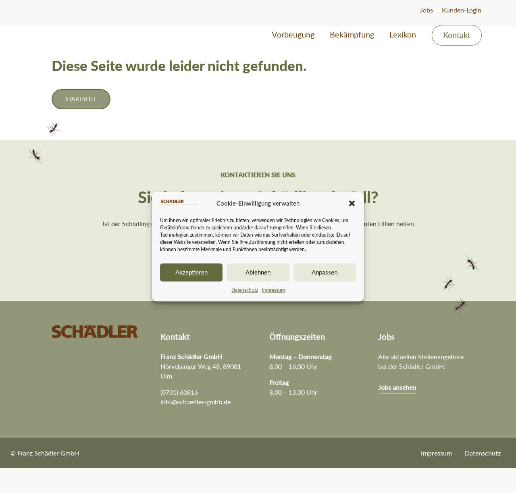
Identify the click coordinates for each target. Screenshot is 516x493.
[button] (352, 204)
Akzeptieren (191, 272)
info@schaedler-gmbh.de (195, 427)
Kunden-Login (461, 10)
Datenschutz (244, 290)
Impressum (273, 290)
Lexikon (402, 35)
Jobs (426, 10)
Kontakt (456, 36)
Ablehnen (258, 272)
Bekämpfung (352, 35)
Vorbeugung (293, 35)
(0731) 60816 (179, 417)
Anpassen (324, 272)
